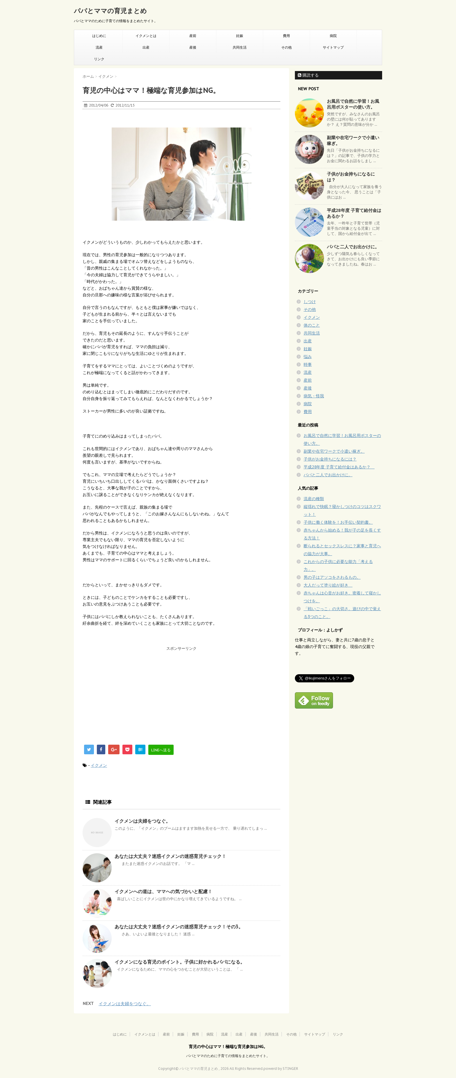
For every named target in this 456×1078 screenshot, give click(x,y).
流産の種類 (314, 498)
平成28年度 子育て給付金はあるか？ (339, 467)
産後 (192, 47)
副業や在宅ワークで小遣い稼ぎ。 (334, 451)
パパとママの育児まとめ (110, 11)
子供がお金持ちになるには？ (330, 459)
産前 (192, 35)
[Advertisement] (126, 694)
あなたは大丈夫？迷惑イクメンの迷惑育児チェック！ (170, 856)
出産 (145, 47)
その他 (286, 47)
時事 (308, 364)
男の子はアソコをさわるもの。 (332, 577)
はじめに (99, 35)
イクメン (99, 765)
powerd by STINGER (280, 1068)
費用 (286, 35)
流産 (99, 47)
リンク (99, 59)
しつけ (310, 301)
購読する (308, 75)
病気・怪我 (314, 396)
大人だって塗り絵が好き (328, 585)
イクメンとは (146, 35)
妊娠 (239, 35)
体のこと (312, 325)
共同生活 (240, 47)
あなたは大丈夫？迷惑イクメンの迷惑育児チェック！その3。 (179, 927)
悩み (308, 356)
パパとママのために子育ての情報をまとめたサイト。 (228, 1056)
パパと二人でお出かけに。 (353, 246)
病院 (333, 35)
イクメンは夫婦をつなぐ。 (142, 821)
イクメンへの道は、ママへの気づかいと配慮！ (163, 891)
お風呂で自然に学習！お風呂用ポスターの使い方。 (353, 104)
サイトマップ (333, 47)
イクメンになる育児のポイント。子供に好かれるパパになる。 (180, 962)
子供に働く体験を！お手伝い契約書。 (338, 522)
